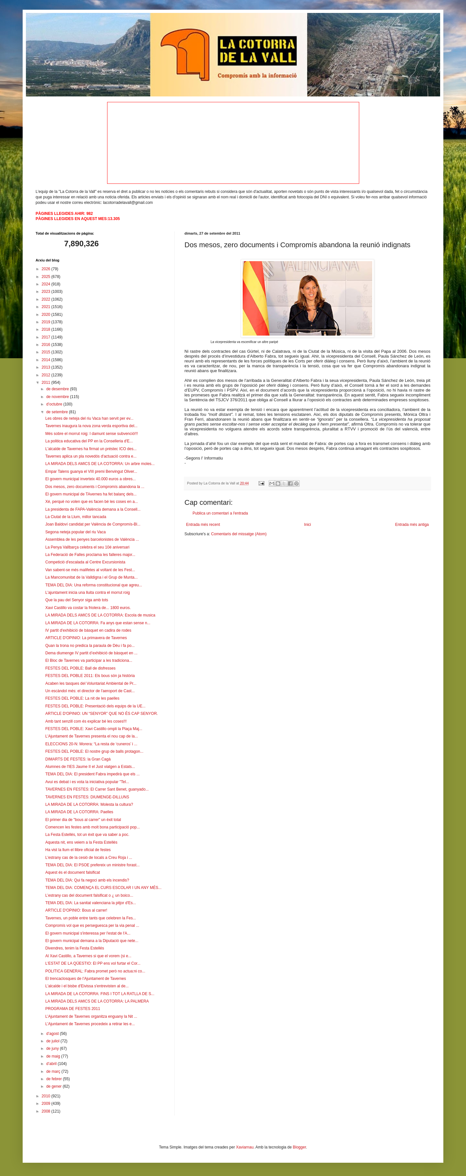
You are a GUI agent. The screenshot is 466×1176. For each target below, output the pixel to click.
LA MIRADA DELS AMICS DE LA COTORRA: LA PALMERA (97, 1001)
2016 (46, 344)
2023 (46, 291)
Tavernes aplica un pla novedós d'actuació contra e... (91, 456)
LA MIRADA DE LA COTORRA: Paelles (79, 812)
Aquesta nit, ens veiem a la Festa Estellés (81, 842)
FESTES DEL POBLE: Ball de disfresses (80, 668)
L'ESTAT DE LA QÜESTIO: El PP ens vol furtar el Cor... (92, 963)
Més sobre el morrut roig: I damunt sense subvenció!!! (91, 433)
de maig (53, 1056)
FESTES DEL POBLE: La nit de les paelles (82, 698)
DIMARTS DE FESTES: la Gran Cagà (78, 759)
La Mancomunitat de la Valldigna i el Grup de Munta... (91, 577)
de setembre (57, 412)
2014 (46, 360)
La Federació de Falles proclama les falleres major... (90, 554)
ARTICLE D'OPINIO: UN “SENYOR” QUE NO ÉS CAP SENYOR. (101, 713)
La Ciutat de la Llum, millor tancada (75, 517)
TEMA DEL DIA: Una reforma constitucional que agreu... (93, 585)
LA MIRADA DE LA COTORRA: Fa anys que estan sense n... (97, 623)
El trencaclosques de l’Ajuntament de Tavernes (85, 978)
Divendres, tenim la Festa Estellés (74, 948)
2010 (46, 1096)
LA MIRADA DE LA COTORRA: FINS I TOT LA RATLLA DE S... (99, 994)
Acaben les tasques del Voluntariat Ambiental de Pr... (91, 683)
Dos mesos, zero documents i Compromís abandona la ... (94, 486)
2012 (46, 375)
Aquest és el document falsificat (72, 872)
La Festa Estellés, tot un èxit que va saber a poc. (87, 834)
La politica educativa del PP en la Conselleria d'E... (89, 441)
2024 (46, 284)
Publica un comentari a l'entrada (220, 513)
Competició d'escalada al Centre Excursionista (85, 562)
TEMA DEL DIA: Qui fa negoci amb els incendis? (87, 880)
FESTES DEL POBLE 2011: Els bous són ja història (90, 675)
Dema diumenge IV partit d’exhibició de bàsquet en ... (91, 653)
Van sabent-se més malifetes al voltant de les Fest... (90, 570)
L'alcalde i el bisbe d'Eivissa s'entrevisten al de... (87, 986)
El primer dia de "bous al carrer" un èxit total (83, 819)
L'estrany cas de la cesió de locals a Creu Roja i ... (88, 857)
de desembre (58, 389)
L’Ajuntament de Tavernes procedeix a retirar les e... (90, 1024)
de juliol (53, 1041)
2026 (46, 269)
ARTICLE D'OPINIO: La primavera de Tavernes (86, 638)
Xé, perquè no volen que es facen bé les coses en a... (91, 501)
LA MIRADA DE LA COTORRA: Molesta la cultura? (89, 804)
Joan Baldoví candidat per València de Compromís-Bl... (92, 524)
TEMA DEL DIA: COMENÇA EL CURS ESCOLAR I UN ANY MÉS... (103, 887)
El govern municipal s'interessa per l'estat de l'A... (87, 933)
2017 (46, 337)
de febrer (54, 1079)
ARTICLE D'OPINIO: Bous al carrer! (76, 910)
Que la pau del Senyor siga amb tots (76, 600)
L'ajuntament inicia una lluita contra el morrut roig (87, 592)
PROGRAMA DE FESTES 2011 (72, 1008)
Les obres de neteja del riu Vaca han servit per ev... (89, 418)
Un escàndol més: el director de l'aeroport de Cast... (90, 691)
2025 (46, 276)
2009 (46, 1103)
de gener (54, 1086)
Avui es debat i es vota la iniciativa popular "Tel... (87, 782)
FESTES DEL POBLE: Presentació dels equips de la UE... (95, 706)
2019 (46, 322)
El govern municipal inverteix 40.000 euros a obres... (90, 479)
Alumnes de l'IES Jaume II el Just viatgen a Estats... (90, 766)
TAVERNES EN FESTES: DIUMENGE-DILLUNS (87, 797)
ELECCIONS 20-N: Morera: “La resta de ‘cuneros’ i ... (91, 744)
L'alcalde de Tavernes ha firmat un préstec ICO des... (91, 449)
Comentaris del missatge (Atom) (238, 534)
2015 (46, 352)
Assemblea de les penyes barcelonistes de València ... (92, 539)
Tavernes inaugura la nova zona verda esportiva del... (91, 426)
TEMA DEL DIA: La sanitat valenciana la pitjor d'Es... (90, 903)
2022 (46, 299)
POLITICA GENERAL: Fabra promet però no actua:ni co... (95, 971)
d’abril (52, 1063)
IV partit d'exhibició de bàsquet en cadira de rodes (88, 630)
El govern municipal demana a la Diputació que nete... (92, 940)
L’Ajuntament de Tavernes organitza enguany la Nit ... (91, 1016)
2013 (46, 367)
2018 (46, 329)
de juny (53, 1048)
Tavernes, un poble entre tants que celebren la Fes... (90, 918)
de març (53, 1071)
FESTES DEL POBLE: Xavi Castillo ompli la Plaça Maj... (93, 729)
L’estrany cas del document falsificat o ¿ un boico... (89, 895)
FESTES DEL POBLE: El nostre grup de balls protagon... (94, 751)
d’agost (53, 1033)
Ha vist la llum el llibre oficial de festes (78, 850)
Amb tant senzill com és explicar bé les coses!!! (86, 721)
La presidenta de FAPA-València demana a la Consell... (92, 509)
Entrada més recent (203, 524)
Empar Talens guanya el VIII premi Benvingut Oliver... (91, 471)
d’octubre (54, 404)
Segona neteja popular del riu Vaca (75, 532)
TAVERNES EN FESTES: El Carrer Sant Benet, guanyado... (97, 789)
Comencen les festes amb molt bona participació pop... (92, 827)
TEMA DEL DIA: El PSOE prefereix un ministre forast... (92, 865)
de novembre (58, 396)
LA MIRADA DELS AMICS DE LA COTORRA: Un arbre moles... (100, 463)
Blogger (299, 1147)
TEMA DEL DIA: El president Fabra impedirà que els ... (92, 774)
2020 (46, 314)
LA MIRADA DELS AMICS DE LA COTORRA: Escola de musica (100, 615)
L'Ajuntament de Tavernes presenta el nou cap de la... (91, 736)
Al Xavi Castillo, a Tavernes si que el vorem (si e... (88, 956)
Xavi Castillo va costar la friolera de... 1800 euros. (88, 607)
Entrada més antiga (412, 524)
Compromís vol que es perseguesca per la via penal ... (92, 925)
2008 (46, 1111)
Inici (307, 524)
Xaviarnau (244, 1147)
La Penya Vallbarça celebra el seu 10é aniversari (87, 547)
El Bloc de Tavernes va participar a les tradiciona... (88, 660)
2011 (46, 382)
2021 (46, 307)
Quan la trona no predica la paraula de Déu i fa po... (90, 645)
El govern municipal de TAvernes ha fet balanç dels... (91, 494)
